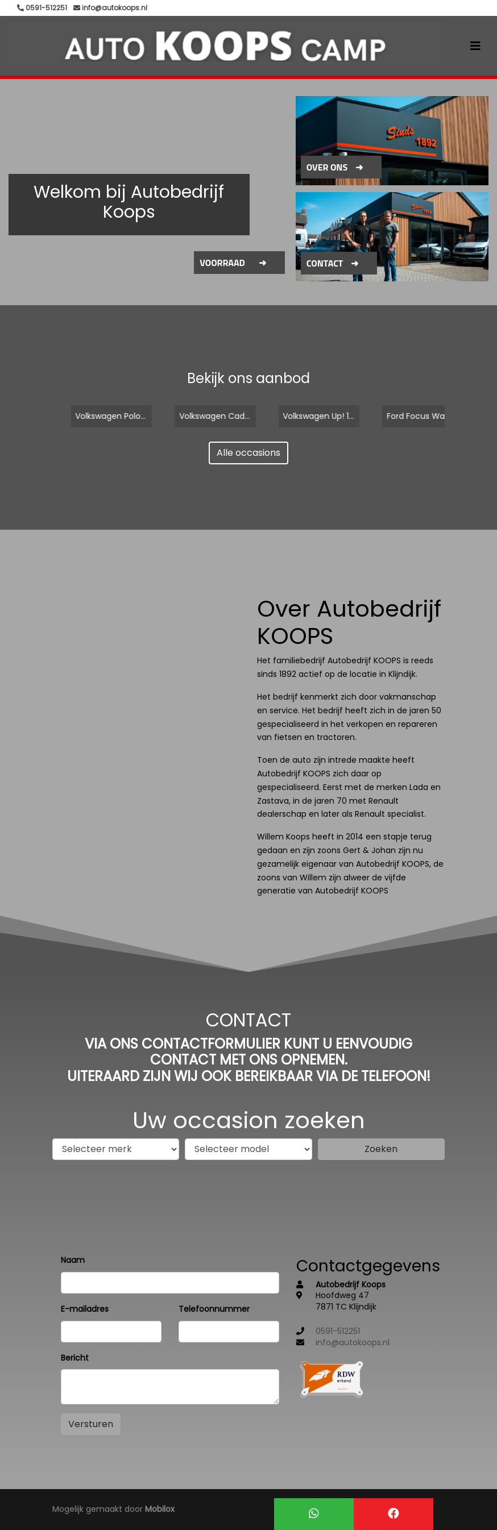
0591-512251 (338, 1331)
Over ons (327, 167)
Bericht (75, 1357)
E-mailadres (85, 1309)
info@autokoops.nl (353, 1342)
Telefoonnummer (214, 1309)
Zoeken (381, 1148)
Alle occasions (248, 452)
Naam (73, 1260)
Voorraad (222, 262)
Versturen (90, 1424)
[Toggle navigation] (475, 46)
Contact (325, 263)
